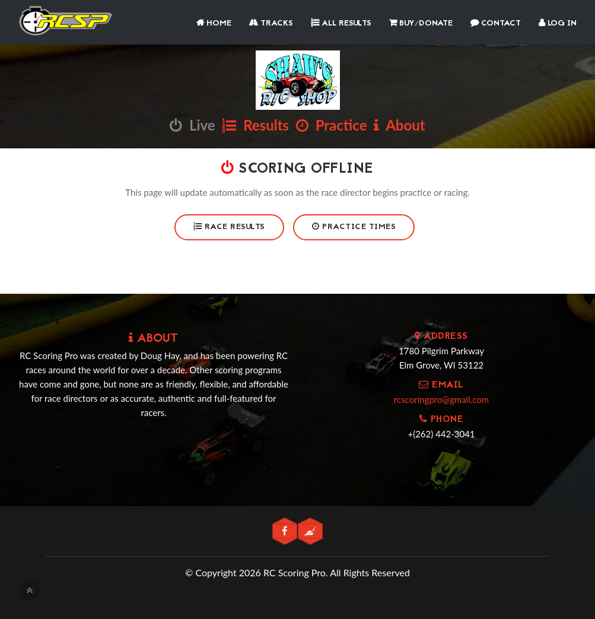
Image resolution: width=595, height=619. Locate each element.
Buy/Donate (421, 23)
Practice (331, 125)
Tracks (271, 23)
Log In (558, 23)
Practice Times (354, 227)
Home (213, 23)
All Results (341, 23)
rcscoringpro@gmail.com (441, 399)
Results (255, 125)
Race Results (229, 227)
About (399, 125)
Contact (495, 23)
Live (192, 125)
